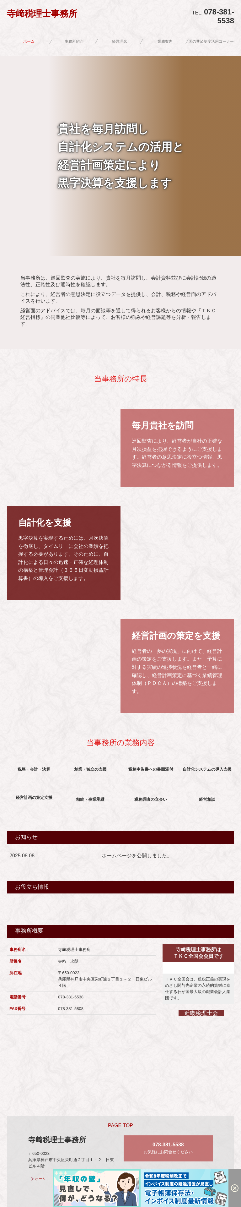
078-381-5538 (219, 16)
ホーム (29, 41)
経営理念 (119, 41)
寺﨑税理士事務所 (42, 14)
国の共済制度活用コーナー (211, 41)
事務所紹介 (74, 41)
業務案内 (165, 41)
